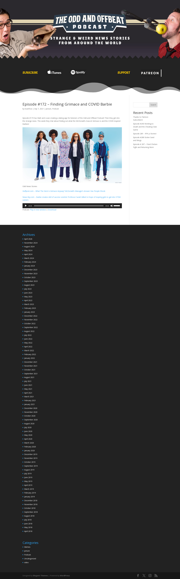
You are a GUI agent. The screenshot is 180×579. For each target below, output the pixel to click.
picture (48, 109)
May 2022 (28, 343)
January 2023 (29, 312)
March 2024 (29, 258)
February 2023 (30, 308)
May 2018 (28, 527)
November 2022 (30, 319)
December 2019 (30, 454)
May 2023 (28, 296)
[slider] (69, 205)
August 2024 (29, 246)
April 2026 (28, 239)
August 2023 (29, 285)
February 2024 (30, 262)
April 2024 (28, 254)
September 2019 (31, 466)
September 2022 (31, 327)
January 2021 (29, 404)
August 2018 (29, 516)
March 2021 (29, 396)
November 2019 (30, 458)
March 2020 (29, 443)
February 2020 (30, 446)
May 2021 (28, 389)
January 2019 (29, 496)
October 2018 (29, 508)
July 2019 (28, 473)
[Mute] (111, 205)
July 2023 (28, 289)
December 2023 (30, 269)
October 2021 (29, 370)
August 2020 (29, 423)
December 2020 (30, 408)
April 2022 (28, 346)
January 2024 (29, 266)
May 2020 (28, 435)
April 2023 (28, 300)
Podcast (55, 109)
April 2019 (28, 485)
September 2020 (31, 419)
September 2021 (31, 373)
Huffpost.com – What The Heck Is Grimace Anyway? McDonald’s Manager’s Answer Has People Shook (63, 191)
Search (153, 105)
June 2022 (28, 339)
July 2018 (28, 520)
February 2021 (30, 400)
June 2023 (28, 293)
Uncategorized (30, 558)
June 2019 (28, 477)
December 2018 (30, 500)
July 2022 (28, 335)
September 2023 (31, 281)
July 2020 (28, 427)
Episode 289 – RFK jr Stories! (144, 133)
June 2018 (28, 523)
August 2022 (29, 331)
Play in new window (38, 209)
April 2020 (28, 439)
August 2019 (29, 470)
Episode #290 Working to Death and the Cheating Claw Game (145, 127)
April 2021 (28, 393)
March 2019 (29, 489)
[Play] (25, 205)
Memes (27, 547)
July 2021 (28, 381)
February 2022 (30, 354)
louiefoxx (28, 109)
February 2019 (30, 493)
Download (52, 209)
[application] (72, 205)
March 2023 (29, 304)
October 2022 (29, 323)
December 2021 (30, 362)
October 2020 (29, 416)
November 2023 (30, 273)
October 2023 (29, 277)
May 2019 (28, 481)
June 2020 (28, 431)
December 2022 (30, 316)
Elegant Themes (40, 575)
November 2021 (30, 366)
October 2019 (29, 462)
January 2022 (29, 358)
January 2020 (29, 450)
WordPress (65, 575)
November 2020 (30, 412)
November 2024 (30, 243)
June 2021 (28, 385)
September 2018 (31, 512)
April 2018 (28, 531)
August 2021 (29, 377)
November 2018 (30, 504)
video (26, 562)
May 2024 (28, 250)
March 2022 (29, 350)
